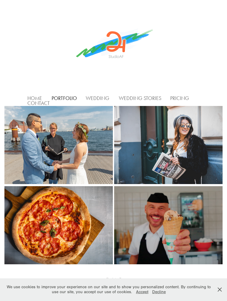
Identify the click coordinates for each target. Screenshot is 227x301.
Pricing (179, 98)
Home (34, 98)
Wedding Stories (140, 98)
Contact (38, 103)
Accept (142, 292)
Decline (159, 292)
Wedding (97, 98)
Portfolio (64, 98)
